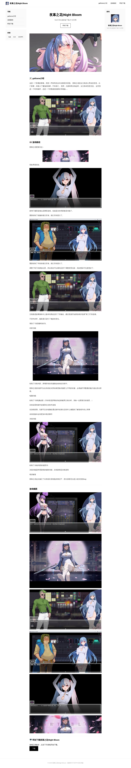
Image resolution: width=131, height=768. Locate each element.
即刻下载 (122, 3)
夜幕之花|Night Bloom (17, 3)
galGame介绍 (103, 3)
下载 (34, 749)
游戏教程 (113, 3)
